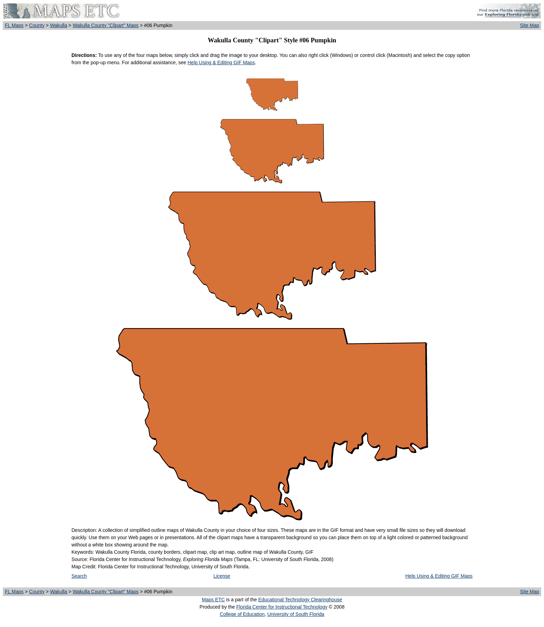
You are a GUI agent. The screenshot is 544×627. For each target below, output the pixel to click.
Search (79, 576)
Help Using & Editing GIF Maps (221, 62)
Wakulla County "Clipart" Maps (105, 25)
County (36, 25)
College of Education (242, 614)
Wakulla (58, 25)
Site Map (529, 25)
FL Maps (14, 25)
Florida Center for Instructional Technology (282, 607)
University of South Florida (295, 614)
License (221, 576)
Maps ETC (213, 599)
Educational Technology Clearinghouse (300, 599)
